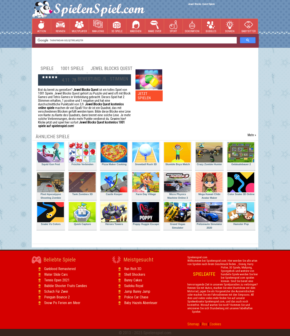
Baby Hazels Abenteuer (140, 303)
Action (41, 26)
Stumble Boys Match (177, 154)
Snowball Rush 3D (145, 154)
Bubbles (211, 26)
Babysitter (249, 26)
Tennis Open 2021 (57, 280)
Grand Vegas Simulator (177, 215)
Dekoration (192, 26)
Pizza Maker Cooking (114, 154)
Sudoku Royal (133, 286)
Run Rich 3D (132, 269)
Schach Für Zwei (56, 291)
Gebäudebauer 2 (240, 154)
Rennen (60, 26)
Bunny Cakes (133, 280)
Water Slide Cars (56, 274)
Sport (173, 26)
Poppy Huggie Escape (145, 213)
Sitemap (193, 324)
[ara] (136, 40)
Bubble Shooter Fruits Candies (65, 286)
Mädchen (135, 26)
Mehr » (252, 135)
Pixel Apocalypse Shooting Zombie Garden (50, 186)
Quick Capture (82, 213)
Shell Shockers (134, 274)
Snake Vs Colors (50, 213)
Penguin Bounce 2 (57, 297)
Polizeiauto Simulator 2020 (209, 215)
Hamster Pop (240, 213)
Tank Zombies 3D (82, 184)
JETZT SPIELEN (144, 96)
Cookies (215, 324)
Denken (229, 26)
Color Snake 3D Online (240, 184)
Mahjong (98, 26)
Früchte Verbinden (82, 154)
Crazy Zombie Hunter (209, 154)
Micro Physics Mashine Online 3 (177, 185)
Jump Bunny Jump (137, 291)
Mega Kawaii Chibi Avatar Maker (209, 185)
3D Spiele (117, 26)
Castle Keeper (114, 184)
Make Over (154, 26)
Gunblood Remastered (60, 269)
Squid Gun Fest (50, 154)
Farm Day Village (145, 184)
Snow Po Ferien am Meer (62, 303)
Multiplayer (79, 26)
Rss (204, 324)
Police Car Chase (136, 297)
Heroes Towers (114, 213)
